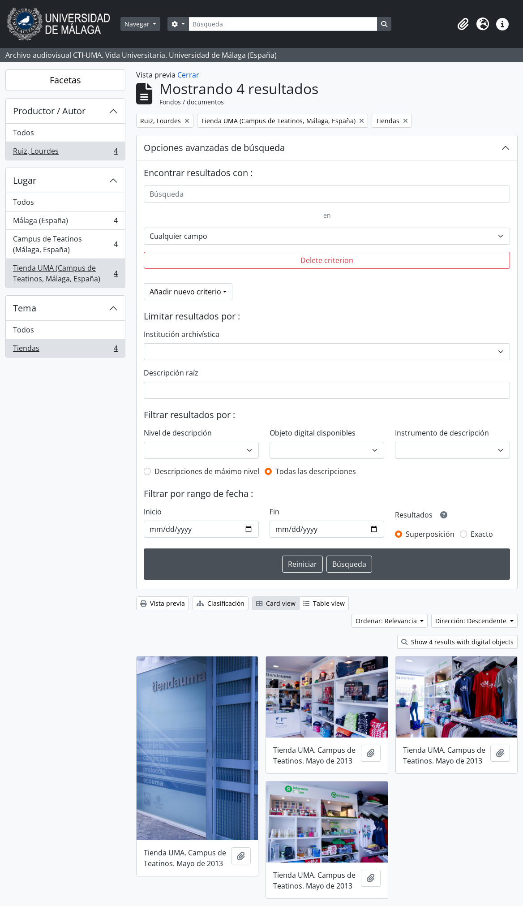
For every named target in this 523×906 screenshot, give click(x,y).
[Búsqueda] (283, 24)
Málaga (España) (65, 222)
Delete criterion (326, 260)
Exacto (482, 534)
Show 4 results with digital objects (457, 642)
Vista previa (162, 603)
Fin (274, 512)
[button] (463, 24)
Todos (23, 133)
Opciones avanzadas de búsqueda (214, 148)
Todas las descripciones (315, 471)
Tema (24, 308)
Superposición (430, 534)
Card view (276, 603)
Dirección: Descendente (471, 621)
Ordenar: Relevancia (387, 621)
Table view (324, 603)
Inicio (153, 512)
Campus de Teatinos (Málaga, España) (65, 244)
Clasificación (220, 603)
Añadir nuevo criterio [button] (185, 292)
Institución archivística (181, 334)
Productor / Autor (49, 111)
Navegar (137, 24)
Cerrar (188, 75)
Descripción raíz (171, 373)
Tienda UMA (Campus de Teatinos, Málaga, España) (65, 273)
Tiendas (65, 350)
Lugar (24, 180)
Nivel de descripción (178, 433)
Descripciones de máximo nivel (206, 471)
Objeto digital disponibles (313, 433)
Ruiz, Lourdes (65, 153)
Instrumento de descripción (442, 433)
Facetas (65, 80)
